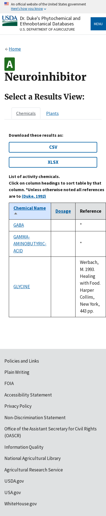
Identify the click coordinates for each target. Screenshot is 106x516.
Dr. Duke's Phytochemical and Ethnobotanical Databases (50, 21)
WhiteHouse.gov (20, 504)
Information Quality (23, 447)
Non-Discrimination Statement (35, 418)
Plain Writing (16, 372)
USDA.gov (14, 481)
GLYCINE (21, 287)
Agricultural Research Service (33, 470)
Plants (52, 113)
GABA (18, 225)
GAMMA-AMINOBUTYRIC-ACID (29, 244)
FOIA (9, 383)
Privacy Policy (18, 406)
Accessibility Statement (28, 395)
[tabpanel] (53, 225)
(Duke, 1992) (34, 196)
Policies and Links (21, 361)
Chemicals (26, 113)
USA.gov (12, 492)
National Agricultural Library (32, 458)
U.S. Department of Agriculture (47, 29)
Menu (98, 23)
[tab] (26, 113)
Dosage (63, 211)
